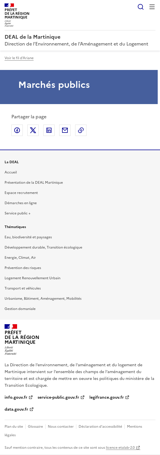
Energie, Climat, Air (20, 257)
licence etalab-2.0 (120, 447)
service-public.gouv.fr (58, 397)
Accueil (11, 172)
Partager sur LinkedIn (49, 130)
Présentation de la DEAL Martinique (34, 182)
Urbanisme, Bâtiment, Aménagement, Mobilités (43, 298)
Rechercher (140, 7)
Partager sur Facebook (17, 130)
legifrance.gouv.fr (106, 397)
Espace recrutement (21, 192)
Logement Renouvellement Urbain (32, 278)
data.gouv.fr (16, 409)
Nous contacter (61, 426)
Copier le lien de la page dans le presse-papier (81, 130)
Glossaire (35, 426)
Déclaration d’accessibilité (100, 426)
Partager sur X (33, 130)
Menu (152, 7)
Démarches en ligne (21, 203)
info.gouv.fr (16, 397)
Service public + (17, 213)
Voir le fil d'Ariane (19, 58)
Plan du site (14, 426)
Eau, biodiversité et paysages (28, 237)
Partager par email (65, 130)
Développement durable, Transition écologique (43, 247)
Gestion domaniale (20, 308)
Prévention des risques (23, 267)
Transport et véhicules (23, 288)
